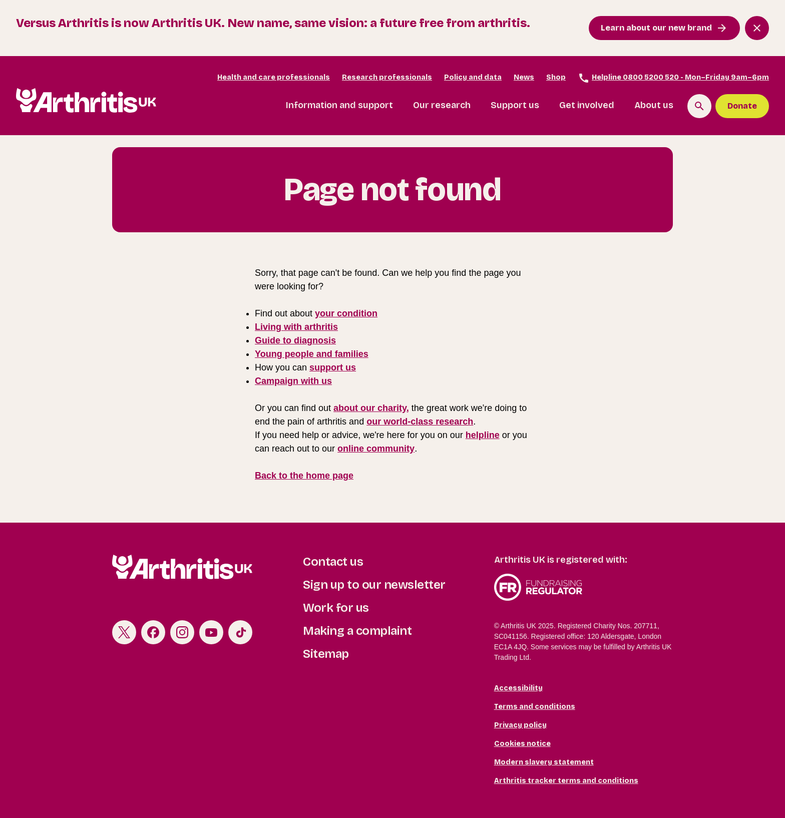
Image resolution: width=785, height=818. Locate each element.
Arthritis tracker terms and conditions (566, 780)
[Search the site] (699, 106)
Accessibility (518, 688)
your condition (346, 313)
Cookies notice (522, 743)
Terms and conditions (534, 706)
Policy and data (473, 77)
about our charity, (371, 408)
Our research (442, 105)
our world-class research (419, 422)
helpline (483, 435)
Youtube (211, 632)
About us (653, 105)
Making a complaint (357, 631)
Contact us (333, 562)
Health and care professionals (273, 77)
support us (332, 367)
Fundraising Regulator (583, 587)
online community (376, 449)
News (524, 77)
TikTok (240, 632)
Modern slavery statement (544, 762)
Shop (556, 77)
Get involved (586, 105)
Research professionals (387, 77)
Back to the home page (304, 476)
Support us (515, 105)
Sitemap (326, 654)
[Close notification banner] (757, 28)
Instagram (182, 632)
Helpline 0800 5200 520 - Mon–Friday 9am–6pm (673, 78)
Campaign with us (293, 381)
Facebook (153, 632)
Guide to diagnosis (295, 340)
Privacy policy (520, 725)
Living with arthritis (296, 327)
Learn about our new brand (656, 28)
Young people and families (311, 354)
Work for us (336, 608)
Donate (742, 106)
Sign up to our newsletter (374, 585)
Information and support (339, 105)
